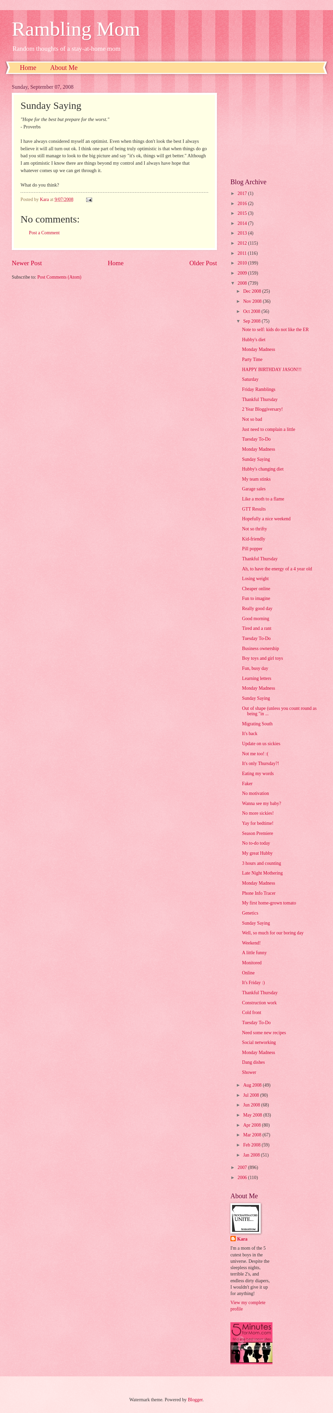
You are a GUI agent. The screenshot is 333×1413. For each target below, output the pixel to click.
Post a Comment (44, 232)
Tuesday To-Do (256, 439)
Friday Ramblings (258, 389)
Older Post (203, 263)
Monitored (251, 962)
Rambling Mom (76, 29)
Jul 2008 (251, 1095)
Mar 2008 (252, 1134)
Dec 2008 (252, 291)
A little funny (254, 952)
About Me (64, 67)
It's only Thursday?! (260, 763)
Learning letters (256, 678)
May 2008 (253, 1115)
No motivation (255, 793)
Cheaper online (256, 588)
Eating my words (257, 773)
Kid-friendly (253, 538)
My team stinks (256, 479)
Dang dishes (253, 1062)
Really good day (257, 608)
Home (28, 67)
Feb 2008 (252, 1144)
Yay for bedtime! (257, 823)
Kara (242, 1239)
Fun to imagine (256, 598)
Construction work (259, 1002)
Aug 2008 (253, 1085)
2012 (242, 243)
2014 (242, 223)
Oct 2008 (252, 311)
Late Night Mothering (262, 873)
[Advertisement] (275, 126)
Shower (249, 1072)
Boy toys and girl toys (262, 658)
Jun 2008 (252, 1104)
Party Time (252, 359)
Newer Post (27, 263)
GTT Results (254, 509)
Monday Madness (258, 349)
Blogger (195, 1399)
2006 (242, 1177)
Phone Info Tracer (258, 893)
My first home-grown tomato (269, 902)
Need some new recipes (264, 1032)
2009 (242, 273)
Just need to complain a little (268, 429)
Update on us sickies (261, 743)
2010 (242, 263)
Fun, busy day (255, 668)
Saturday (250, 379)
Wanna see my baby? (261, 803)
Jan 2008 (252, 1155)
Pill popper (252, 548)
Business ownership (260, 648)
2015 (242, 213)
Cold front (251, 1012)
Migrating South (257, 723)
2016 (242, 203)
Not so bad (252, 419)
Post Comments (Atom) (59, 277)
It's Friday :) (253, 982)
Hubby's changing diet (263, 469)
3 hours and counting (261, 863)
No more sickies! (257, 813)
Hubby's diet (253, 339)
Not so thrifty (254, 528)
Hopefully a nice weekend (266, 518)
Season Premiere (257, 833)
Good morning (255, 618)
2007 (242, 1167)
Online (248, 972)
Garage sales (253, 488)
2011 (242, 253)
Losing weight (255, 578)
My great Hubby (257, 853)
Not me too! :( (255, 753)
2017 (242, 193)
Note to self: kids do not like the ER (275, 329)
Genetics (250, 913)
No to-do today (256, 843)
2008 (242, 283)
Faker (247, 783)
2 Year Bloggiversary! (262, 409)
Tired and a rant (256, 628)
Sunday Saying (256, 459)
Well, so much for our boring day (272, 932)
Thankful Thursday (260, 399)
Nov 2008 (253, 301)
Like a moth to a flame (263, 498)
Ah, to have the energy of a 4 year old (277, 568)
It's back (249, 733)
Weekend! (251, 942)
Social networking (259, 1042)
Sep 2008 (252, 321)
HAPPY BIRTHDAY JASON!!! (271, 369)
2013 (242, 233)
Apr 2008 (252, 1125)
